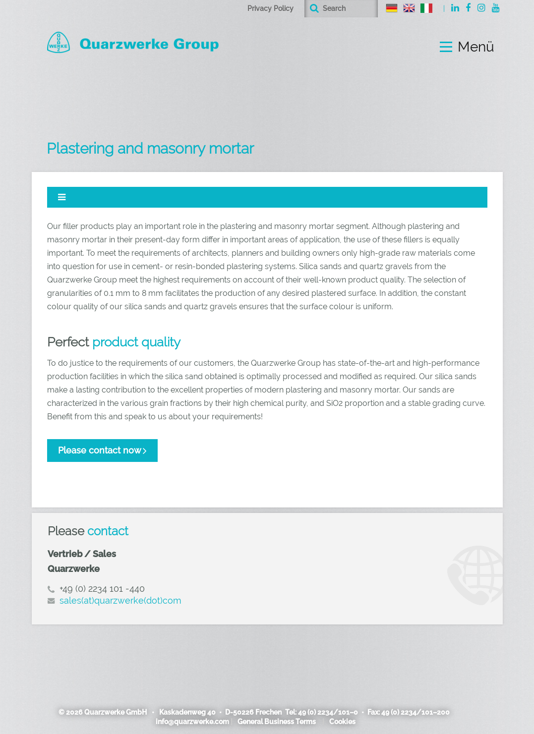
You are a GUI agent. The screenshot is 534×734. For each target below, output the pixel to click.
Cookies (342, 722)
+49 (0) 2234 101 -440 (102, 588)
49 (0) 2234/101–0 (328, 712)
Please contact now (99, 450)
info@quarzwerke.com (192, 722)
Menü (476, 47)
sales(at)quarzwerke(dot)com (120, 600)
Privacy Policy (270, 8)
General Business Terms (276, 722)
